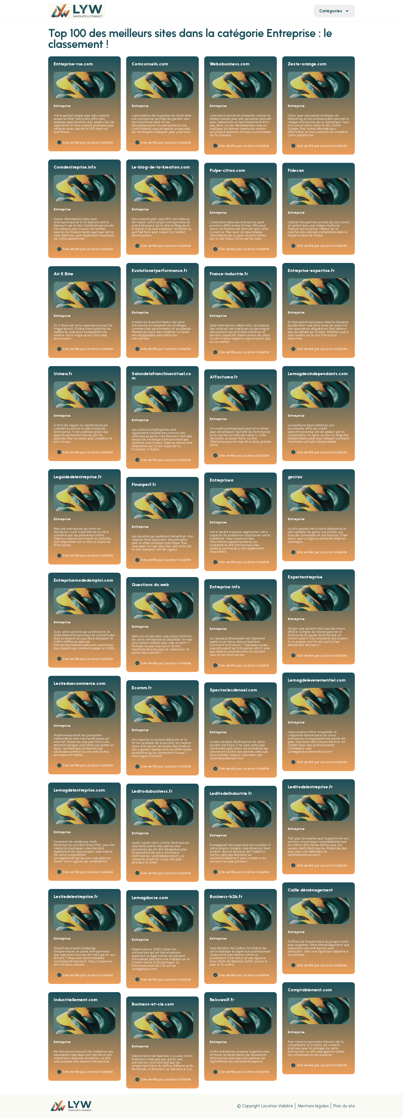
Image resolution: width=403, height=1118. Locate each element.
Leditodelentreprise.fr (310, 786)
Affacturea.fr (224, 377)
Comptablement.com (310, 989)
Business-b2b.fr (226, 896)
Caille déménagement (310, 890)
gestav (295, 476)
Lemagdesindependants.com (318, 373)
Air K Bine (63, 273)
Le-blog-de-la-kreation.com (161, 167)
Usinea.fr (63, 373)
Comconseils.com (150, 63)
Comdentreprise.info (75, 167)
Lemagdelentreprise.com (79, 790)
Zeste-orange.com (307, 63)
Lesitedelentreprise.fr (76, 896)
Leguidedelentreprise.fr (78, 476)
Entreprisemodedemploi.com (83, 580)
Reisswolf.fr (222, 999)
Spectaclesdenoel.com (233, 690)
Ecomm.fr (142, 687)
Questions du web (150, 584)
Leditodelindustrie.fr (231, 793)
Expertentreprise (305, 577)
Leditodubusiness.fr (152, 791)
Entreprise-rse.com (73, 63)
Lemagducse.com (150, 897)
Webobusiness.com (229, 63)
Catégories (334, 11)
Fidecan (296, 170)
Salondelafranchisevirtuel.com (161, 376)
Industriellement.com (75, 999)
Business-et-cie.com (153, 1004)
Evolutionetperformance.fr (159, 270)
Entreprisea (221, 480)
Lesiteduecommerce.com (79, 683)
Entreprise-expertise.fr (311, 270)
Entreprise (62, 106)
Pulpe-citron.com (227, 170)
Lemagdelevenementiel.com (317, 680)
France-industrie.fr (229, 273)
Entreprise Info (225, 586)
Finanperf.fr (144, 484)
